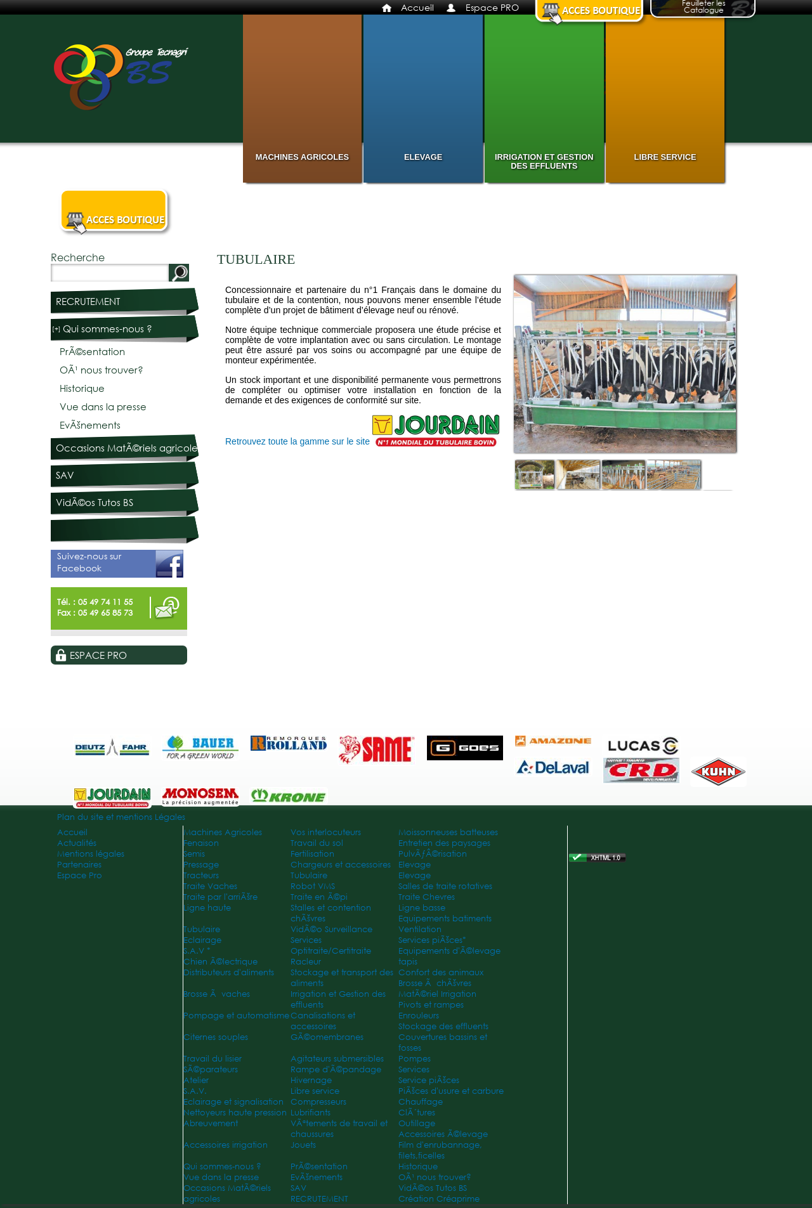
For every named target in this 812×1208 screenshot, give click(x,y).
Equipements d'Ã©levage (449, 950)
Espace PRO (492, 7)
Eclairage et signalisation (233, 1101)
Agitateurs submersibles (337, 1058)
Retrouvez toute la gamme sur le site (298, 441)
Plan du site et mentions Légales (121, 817)
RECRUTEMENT (88, 301)
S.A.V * (197, 950)
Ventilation (420, 929)
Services (306, 940)
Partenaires (79, 864)
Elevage (423, 157)
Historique (82, 388)
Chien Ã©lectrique (220, 961)
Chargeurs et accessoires (341, 864)
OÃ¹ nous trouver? (101, 370)
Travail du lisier (212, 1058)
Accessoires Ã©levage (443, 1134)
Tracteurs (201, 875)
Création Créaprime (439, 1198)
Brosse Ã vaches (216, 994)
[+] (56, 329)
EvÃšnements (90, 425)
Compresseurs (318, 1101)
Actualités (76, 843)
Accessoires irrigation (225, 1145)
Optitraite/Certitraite (331, 950)
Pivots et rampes (431, 1004)
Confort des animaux (440, 972)
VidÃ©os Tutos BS (94, 502)
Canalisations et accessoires (323, 1021)
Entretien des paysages (444, 843)
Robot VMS (313, 886)
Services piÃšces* (432, 940)
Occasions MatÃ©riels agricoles (129, 448)
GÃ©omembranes (327, 1037)
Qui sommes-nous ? (107, 329)
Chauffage (420, 1101)
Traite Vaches (210, 886)
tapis (407, 961)
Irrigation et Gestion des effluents (544, 161)
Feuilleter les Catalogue (704, 7)
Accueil (417, 7)
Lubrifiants (311, 1112)
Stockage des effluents (443, 1026)
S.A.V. (195, 1091)
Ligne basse (421, 907)
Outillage (416, 1123)
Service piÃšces (428, 1080)
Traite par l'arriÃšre (220, 897)
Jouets (303, 1145)
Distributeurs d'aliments (228, 972)
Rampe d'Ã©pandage (336, 1069)
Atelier (196, 1080)
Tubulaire (309, 875)
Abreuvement (210, 1123)
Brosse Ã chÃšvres (434, 983)
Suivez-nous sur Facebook (120, 564)
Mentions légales (90, 853)
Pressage (201, 864)
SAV (65, 475)
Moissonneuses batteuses (448, 832)
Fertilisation (312, 853)
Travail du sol (317, 843)
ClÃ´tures (416, 1112)
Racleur (306, 961)
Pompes (414, 1058)
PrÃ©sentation (92, 351)
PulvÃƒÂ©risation (432, 853)
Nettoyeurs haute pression (235, 1112)
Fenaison (201, 843)
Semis (194, 853)
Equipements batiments (445, 918)
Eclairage (202, 940)
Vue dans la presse (103, 407)
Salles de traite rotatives (445, 886)
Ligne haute (207, 907)
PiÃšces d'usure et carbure (451, 1091)
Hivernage (311, 1080)
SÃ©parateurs (210, 1069)
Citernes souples (215, 1037)
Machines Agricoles (302, 157)
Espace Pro (79, 875)
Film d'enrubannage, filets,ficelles (440, 1150)
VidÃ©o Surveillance (331, 929)
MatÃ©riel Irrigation (437, 994)
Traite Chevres (426, 897)
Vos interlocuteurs (326, 832)
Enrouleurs (418, 1015)
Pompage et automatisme (236, 1015)
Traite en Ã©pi (319, 897)
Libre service (665, 157)
